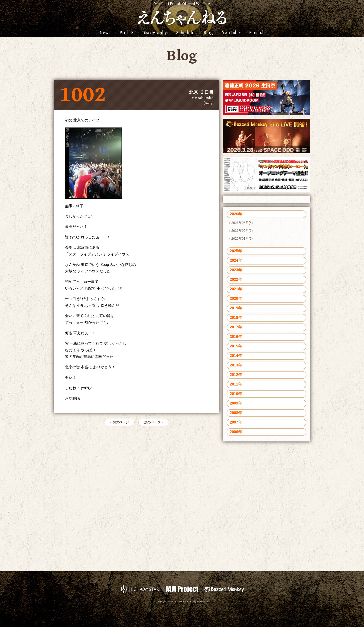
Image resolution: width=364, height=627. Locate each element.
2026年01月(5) (242, 238)
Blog (208, 33)
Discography (154, 33)
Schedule (185, 33)
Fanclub (257, 33)
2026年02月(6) (242, 230)
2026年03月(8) (242, 223)
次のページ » (153, 422)
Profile (126, 33)
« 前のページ (119, 422)
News (105, 33)
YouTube (231, 33)
